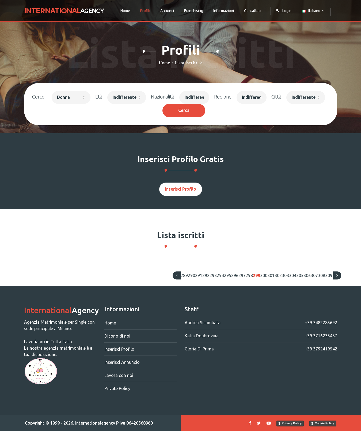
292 (206, 275)
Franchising (193, 11)
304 (292, 275)
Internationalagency (95, 423)
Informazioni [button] (223, 11)
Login (283, 11)
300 (263, 275)
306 (307, 275)
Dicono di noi (117, 336)
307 (314, 275)
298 (249, 275)
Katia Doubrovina (261, 335)
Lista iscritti (187, 62)
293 (213, 275)
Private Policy (117, 388)
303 (285, 275)
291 (198, 275)
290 (191, 275)
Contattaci (252, 11)
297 (242, 275)
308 (321, 275)
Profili (145, 11)
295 (227, 275)
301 (271, 275)
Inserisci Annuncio (122, 362)
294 (220, 275)
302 (278, 275)
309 (328, 275)
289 (184, 275)
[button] (71, 97)
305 (299, 275)
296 (234, 275)
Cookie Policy (324, 423)
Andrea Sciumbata (261, 322)
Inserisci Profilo (180, 189)
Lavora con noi (118, 375)
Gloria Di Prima (261, 348)
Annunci (167, 11)
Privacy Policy (292, 423)
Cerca (183, 110)
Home (125, 11)
